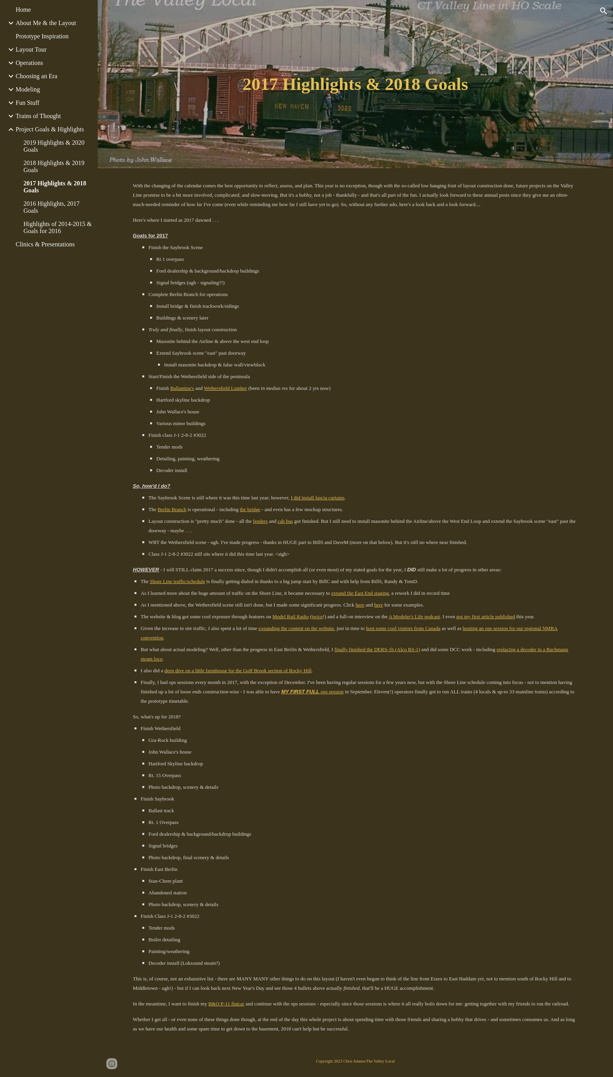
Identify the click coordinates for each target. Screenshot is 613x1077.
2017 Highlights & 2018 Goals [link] (54, 187)
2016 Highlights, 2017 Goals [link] (51, 207)
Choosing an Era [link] (36, 76)
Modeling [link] (28, 89)
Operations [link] (29, 62)
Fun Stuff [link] (27, 102)
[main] (355, 84)
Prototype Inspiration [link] (42, 36)
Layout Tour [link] (31, 49)
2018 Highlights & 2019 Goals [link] (53, 166)
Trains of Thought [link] (38, 116)
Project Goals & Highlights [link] (50, 129)
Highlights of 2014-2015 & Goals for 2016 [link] (57, 227)
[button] (603, 11)
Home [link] (23, 9)
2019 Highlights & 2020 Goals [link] (53, 146)
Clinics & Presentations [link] (45, 244)
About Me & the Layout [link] (46, 23)
